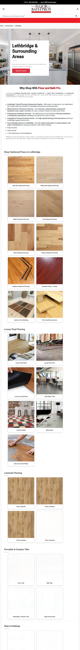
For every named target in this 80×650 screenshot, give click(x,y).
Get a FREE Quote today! (48, 2)
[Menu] (3, 9)
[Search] (40, 16)
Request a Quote (21, 71)
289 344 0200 (33, 2)
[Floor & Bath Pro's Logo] (41, 8)
